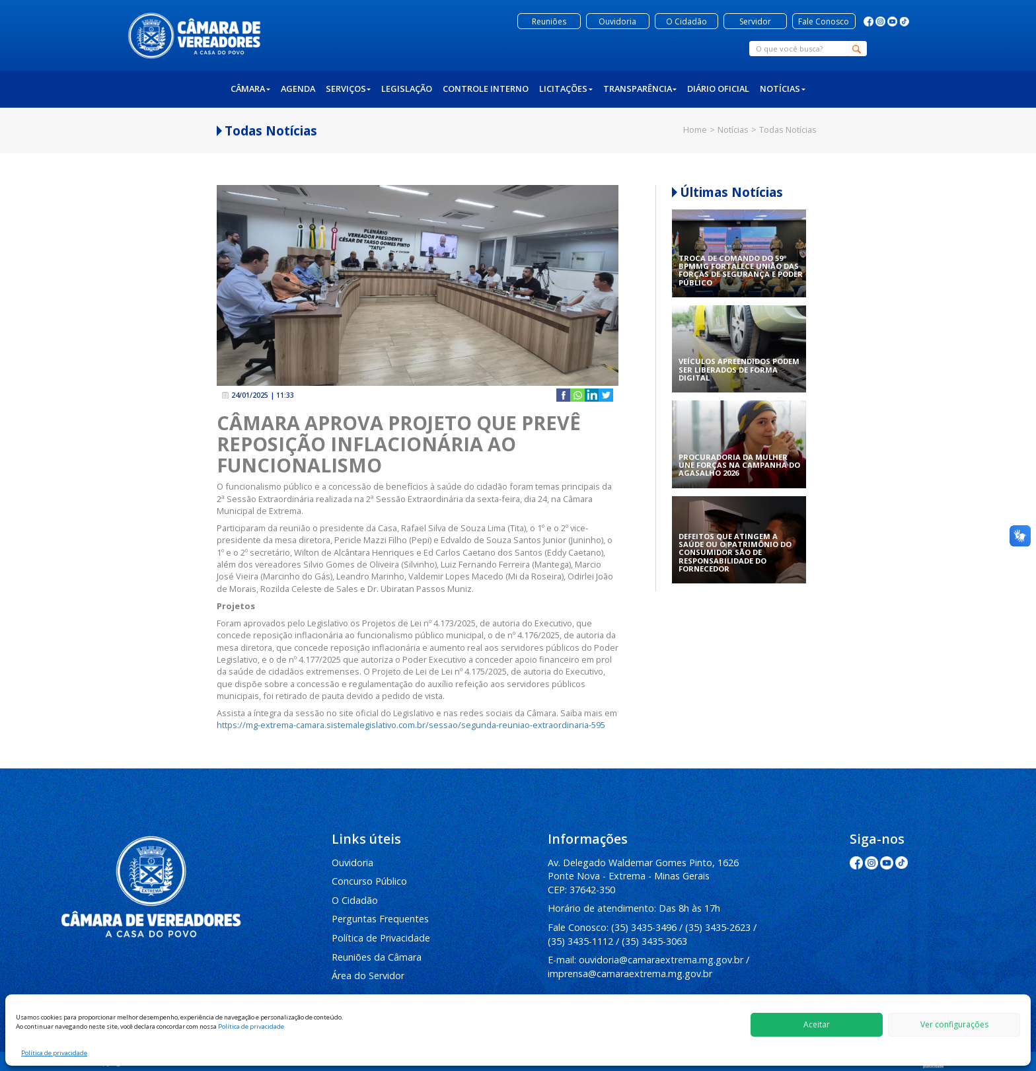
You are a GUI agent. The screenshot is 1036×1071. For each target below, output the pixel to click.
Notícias (782, 88)
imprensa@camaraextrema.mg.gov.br (630, 973)
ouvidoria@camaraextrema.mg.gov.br (661, 959)
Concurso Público (369, 881)
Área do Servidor (368, 975)
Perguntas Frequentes (380, 918)
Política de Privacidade (381, 938)
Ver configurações (954, 1024)
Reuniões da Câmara (377, 957)
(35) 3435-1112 (580, 941)
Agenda (298, 88)
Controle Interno (486, 88)
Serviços (348, 88)
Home (695, 129)
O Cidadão (355, 900)
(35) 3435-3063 (654, 941)
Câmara (250, 88)
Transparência (640, 88)
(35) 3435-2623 (718, 927)
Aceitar (816, 1024)
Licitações (566, 88)
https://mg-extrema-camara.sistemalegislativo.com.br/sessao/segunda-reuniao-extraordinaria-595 (411, 725)
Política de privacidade (251, 1026)
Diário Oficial (718, 88)
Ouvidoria (352, 862)
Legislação (406, 88)
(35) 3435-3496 (644, 927)
